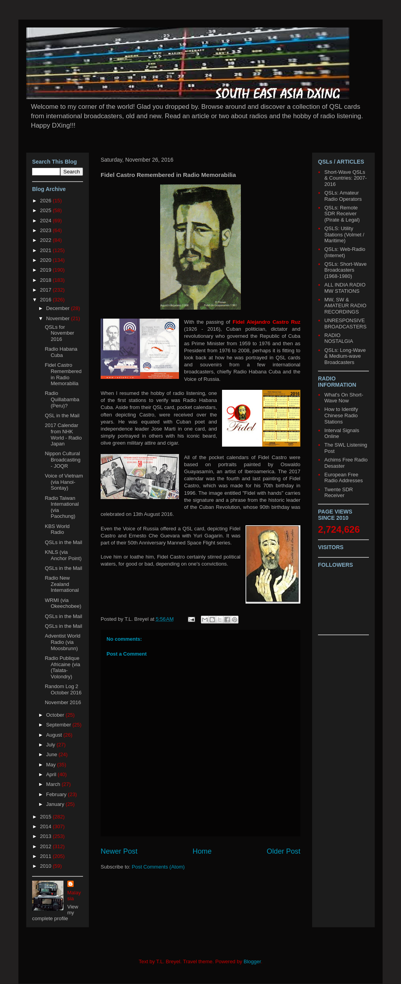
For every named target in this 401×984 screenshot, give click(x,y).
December (58, 308)
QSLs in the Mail (63, 542)
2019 (46, 270)
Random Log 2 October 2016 (63, 689)
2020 (46, 260)
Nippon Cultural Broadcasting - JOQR (62, 460)
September (59, 725)
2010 (46, 866)
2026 (46, 201)
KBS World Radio (57, 529)
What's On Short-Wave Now (343, 398)
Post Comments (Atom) (158, 867)
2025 (46, 210)
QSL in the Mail (62, 415)
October (56, 715)
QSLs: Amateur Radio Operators (342, 196)
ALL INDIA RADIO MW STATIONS (344, 288)
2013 (46, 836)
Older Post (283, 851)
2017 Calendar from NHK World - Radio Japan (63, 434)
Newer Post (119, 851)
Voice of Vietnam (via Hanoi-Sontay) (64, 482)
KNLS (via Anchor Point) (63, 555)
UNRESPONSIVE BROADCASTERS (345, 323)
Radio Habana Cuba (61, 352)
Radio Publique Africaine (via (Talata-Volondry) (62, 667)
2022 (46, 240)
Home (202, 851)
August (54, 735)
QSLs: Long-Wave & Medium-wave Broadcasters (345, 356)
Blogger (252, 961)
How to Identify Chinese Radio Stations (341, 415)
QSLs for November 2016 (59, 333)
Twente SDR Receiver (338, 493)
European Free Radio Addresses (343, 478)
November (58, 318)
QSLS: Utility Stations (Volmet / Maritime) (344, 234)
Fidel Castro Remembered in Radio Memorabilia (63, 374)
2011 (46, 856)
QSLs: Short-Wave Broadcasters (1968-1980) (345, 270)
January (56, 804)
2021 (46, 250)
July (51, 745)
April (52, 774)
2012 (46, 846)
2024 (46, 220)
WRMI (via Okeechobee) (63, 603)
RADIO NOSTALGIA (338, 338)
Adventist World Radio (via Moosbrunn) (62, 642)
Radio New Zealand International (62, 584)
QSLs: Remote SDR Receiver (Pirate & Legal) (341, 214)
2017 (46, 290)
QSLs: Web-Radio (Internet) (344, 252)
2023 (46, 230)
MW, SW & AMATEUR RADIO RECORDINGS (345, 306)
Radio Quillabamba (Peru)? (62, 399)
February (57, 794)
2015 (46, 817)
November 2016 (63, 702)
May (51, 765)
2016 (46, 300)
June (52, 754)
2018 (46, 280)
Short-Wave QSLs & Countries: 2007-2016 (345, 178)
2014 (46, 826)
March (54, 784)
